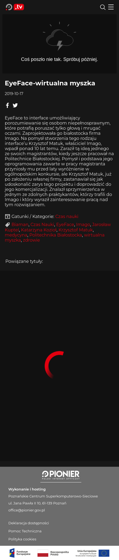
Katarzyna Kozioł (39, 229)
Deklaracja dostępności (28, 523)
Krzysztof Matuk (75, 229)
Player (59, 41)
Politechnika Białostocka (55, 235)
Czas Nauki (42, 224)
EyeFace (65, 224)
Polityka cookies (22, 539)
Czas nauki (66, 216)
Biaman (20, 224)
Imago (83, 224)
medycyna (16, 235)
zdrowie (31, 240)
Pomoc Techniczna (24, 531)
